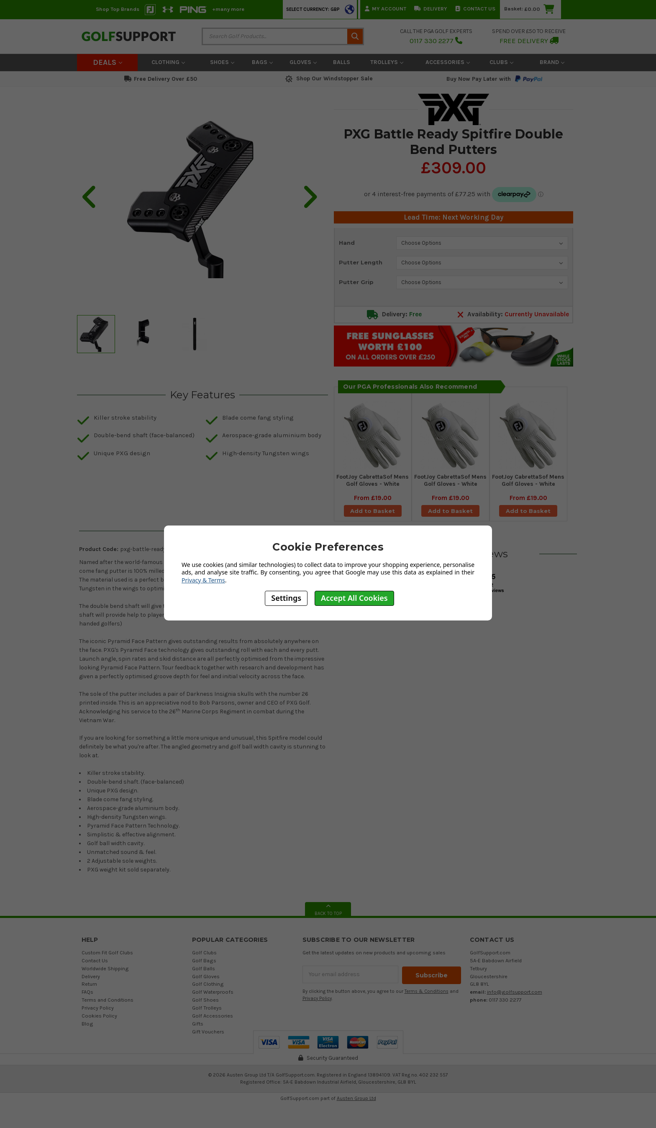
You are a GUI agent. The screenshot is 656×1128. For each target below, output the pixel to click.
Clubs (501, 62)
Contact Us (475, 8)
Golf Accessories (212, 1021)
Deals (107, 62)
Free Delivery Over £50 (160, 78)
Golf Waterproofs (212, 998)
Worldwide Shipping (105, 974)
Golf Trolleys (207, 1013)
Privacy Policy (98, 1013)
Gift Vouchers (208, 1037)
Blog (87, 1029)
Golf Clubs (204, 958)
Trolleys (386, 62)
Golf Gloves (206, 982)
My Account (385, 8)
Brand (552, 62)
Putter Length (360, 262)
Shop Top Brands (117, 9)
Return (89, 990)
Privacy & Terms (203, 580)
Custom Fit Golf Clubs (107, 958)
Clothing (168, 62)
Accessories (447, 62)
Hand (347, 242)
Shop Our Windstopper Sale (328, 78)
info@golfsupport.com (514, 998)
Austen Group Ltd (356, 1104)
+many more (228, 9)
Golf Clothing (208, 990)
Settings (286, 598)
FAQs (87, 998)
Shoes (222, 62)
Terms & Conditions (426, 996)
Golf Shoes (205, 1005)
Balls (341, 62)
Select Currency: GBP (313, 9)
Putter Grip (356, 282)
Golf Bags (204, 966)
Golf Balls (203, 974)
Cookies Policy (99, 1021)
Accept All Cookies (354, 598)
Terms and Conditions (107, 1005)
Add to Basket (373, 514)
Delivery (430, 8)
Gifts (197, 1029)
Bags (262, 62)
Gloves (303, 62)
